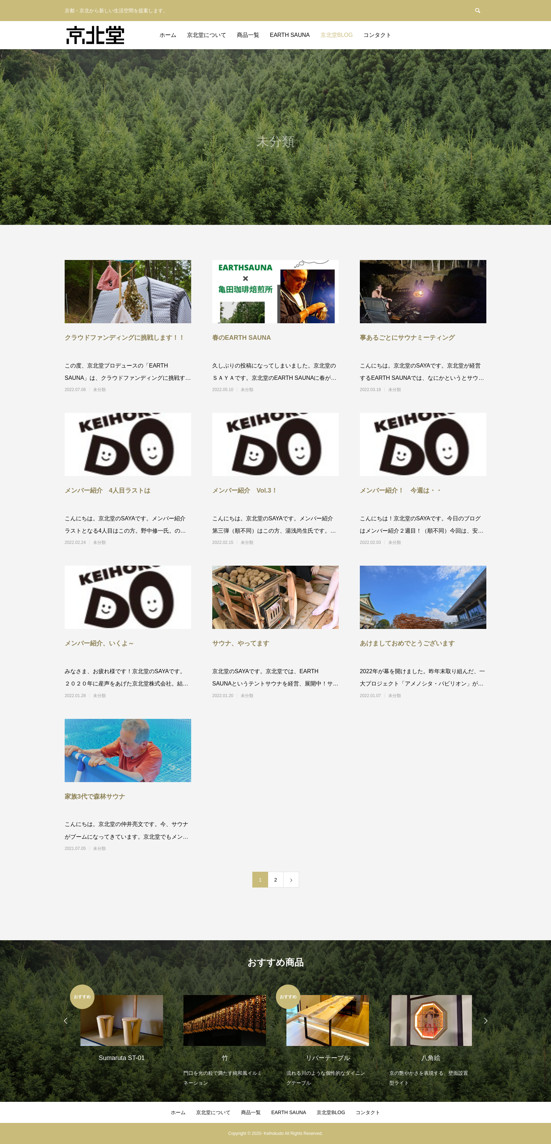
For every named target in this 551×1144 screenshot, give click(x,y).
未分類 (99, 390)
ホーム (168, 35)
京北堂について (206, 35)
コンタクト (377, 35)
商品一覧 (248, 35)
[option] (121, 1027)
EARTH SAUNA (290, 35)
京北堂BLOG (336, 35)
